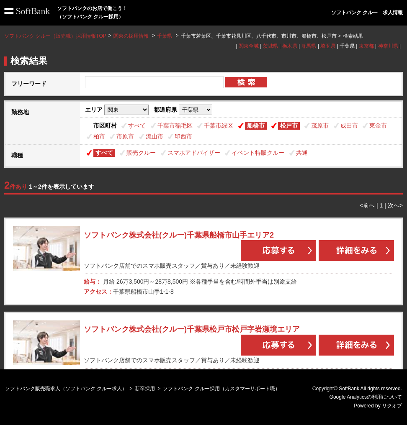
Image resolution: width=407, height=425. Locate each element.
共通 (302, 152)
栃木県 (289, 46)
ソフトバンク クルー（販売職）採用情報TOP (55, 36)
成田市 (349, 125)
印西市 (183, 136)
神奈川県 (388, 46)
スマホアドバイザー (193, 152)
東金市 (378, 125)
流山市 (154, 136)
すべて (137, 125)
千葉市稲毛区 (175, 125)
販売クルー (141, 152)
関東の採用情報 (131, 36)
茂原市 (320, 125)
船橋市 (256, 125)
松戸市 (289, 125)
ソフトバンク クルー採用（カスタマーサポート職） (221, 389)
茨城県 (270, 46)
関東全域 (249, 46)
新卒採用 (145, 389)
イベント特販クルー (258, 152)
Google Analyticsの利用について (366, 397)
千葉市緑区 (218, 125)
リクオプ (392, 406)
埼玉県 (327, 46)
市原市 (125, 136)
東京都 (366, 46)
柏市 (99, 136)
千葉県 (164, 36)
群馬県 (308, 46)
